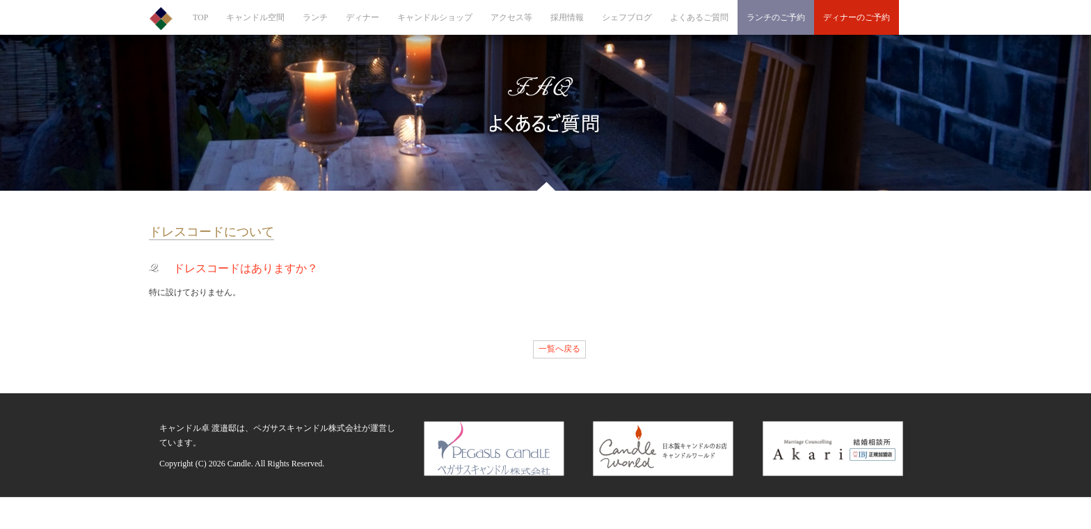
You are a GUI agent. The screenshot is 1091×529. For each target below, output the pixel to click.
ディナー (362, 17)
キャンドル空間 (255, 17)
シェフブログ (627, 17)
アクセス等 (511, 17)
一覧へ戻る (559, 349)
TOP (200, 17)
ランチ (315, 17)
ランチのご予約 (776, 17)
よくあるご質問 (699, 17)
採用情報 (567, 17)
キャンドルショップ (434, 17)
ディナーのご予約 (856, 17)
